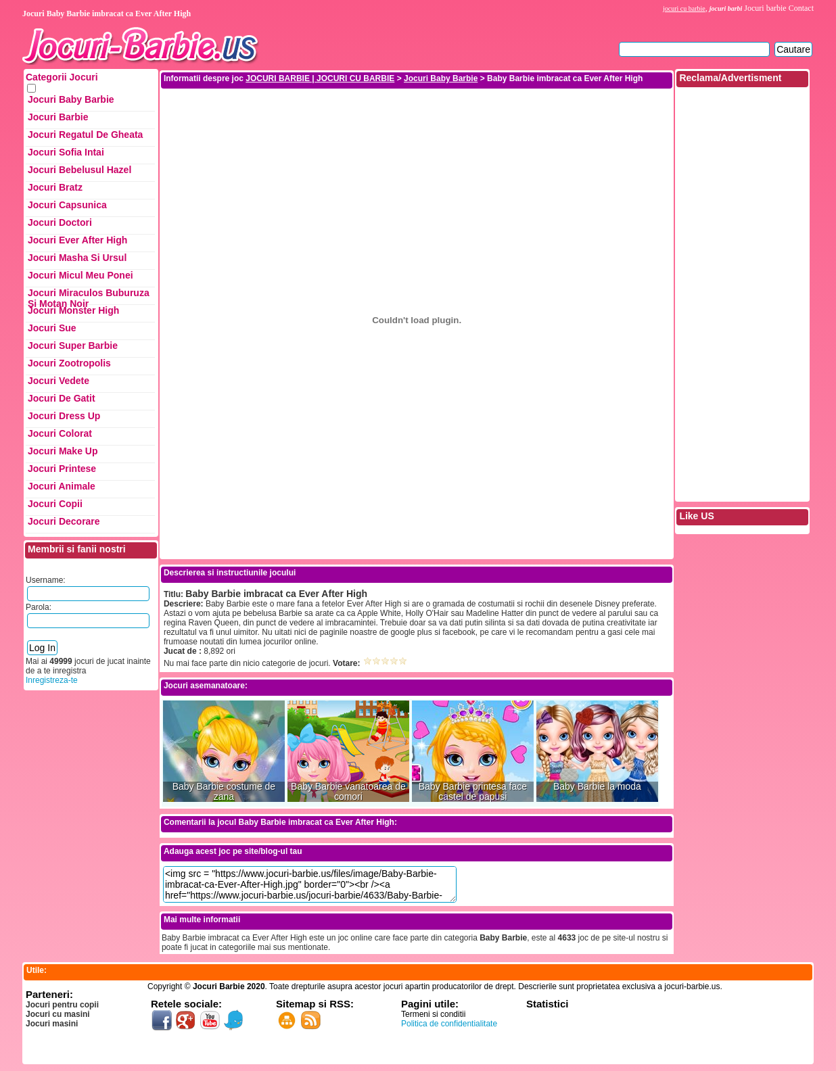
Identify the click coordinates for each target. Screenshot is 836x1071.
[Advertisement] (416, 120)
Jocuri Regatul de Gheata (85, 134)
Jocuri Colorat (60, 433)
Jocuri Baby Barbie (71, 99)
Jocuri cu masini (58, 1014)
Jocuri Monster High (73, 310)
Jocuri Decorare (64, 521)
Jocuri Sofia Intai (66, 152)
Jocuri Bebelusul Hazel (79, 169)
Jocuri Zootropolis (69, 363)
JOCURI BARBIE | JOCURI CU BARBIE (320, 78)
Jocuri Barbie (58, 117)
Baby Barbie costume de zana (224, 792)
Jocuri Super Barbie (73, 345)
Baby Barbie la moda (597, 787)
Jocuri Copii (55, 503)
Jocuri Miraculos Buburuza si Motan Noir (88, 296)
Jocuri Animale (61, 486)
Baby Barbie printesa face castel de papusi (473, 792)
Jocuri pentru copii (62, 1004)
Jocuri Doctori (60, 222)
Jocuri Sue (52, 328)
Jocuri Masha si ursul (77, 257)
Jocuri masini (52, 1023)
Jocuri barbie (765, 8)
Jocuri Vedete (58, 380)
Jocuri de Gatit (61, 398)
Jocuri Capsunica (67, 204)
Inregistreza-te (52, 680)
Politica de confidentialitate (449, 1023)
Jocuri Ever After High (77, 240)
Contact (801, 8)
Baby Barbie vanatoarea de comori (348, 792)
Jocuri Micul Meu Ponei (80, 275)
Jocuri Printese (62, 468)
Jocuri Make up (62, 451)
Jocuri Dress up (64, 415)
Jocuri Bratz (55, 187)
